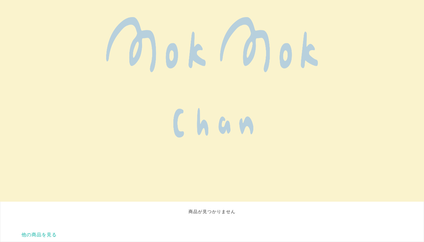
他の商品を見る (39, 234)
